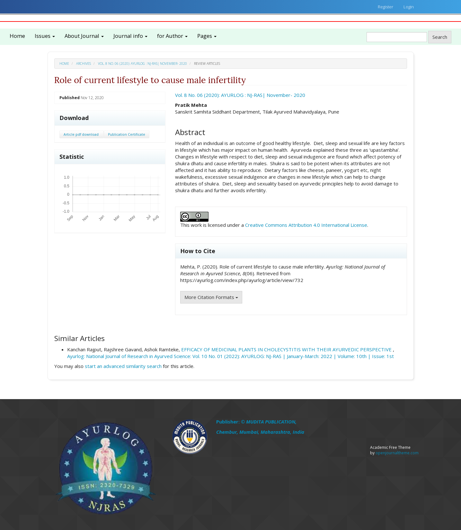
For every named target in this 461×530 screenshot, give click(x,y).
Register (385, 7)
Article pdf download (82, 134)
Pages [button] (207, 35)
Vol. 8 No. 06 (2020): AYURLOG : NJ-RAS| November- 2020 (142, 63)
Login (408, 7)
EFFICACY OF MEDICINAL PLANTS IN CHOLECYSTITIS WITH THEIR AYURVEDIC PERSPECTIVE (287, 349)
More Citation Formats (211, 297)
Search (439, 37)
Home (17, 35)
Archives (83, 63)
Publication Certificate (126, 134)
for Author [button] (172, 35)
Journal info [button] (130, 35)
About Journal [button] (84, 35)
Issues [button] (45, 35)
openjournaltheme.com (397, 453)
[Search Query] (397, 37)
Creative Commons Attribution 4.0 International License (306, 225)
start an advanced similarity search (123, 366)
